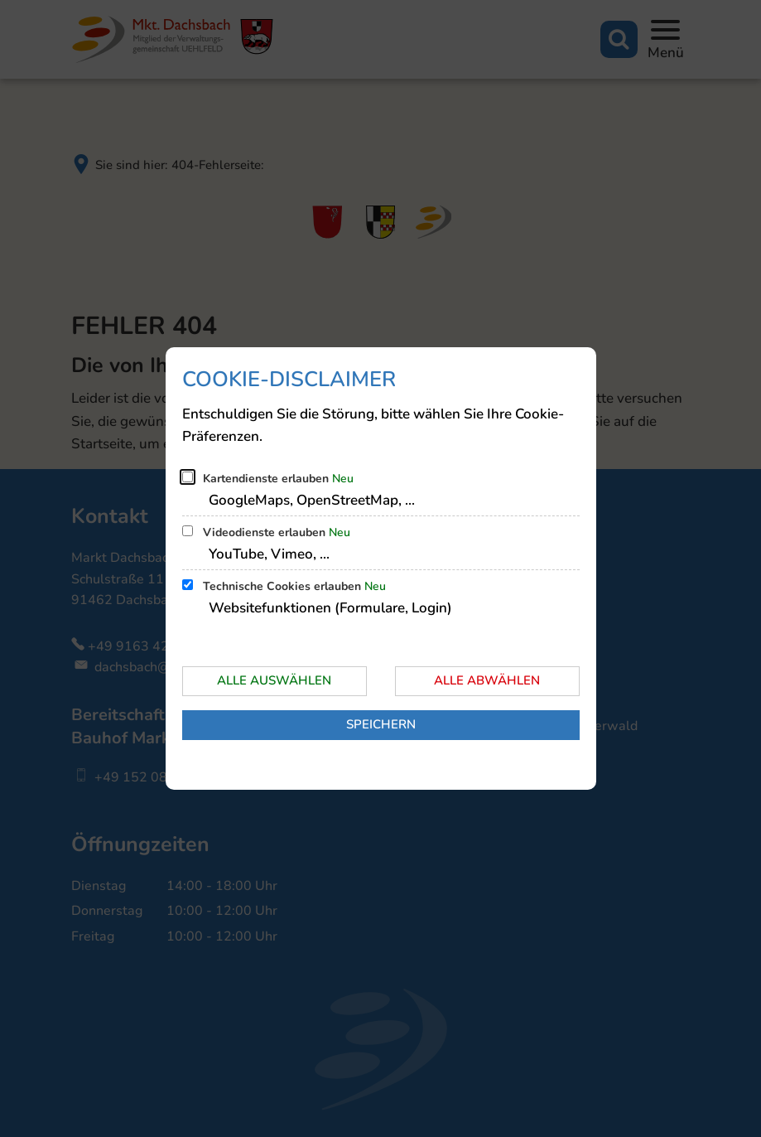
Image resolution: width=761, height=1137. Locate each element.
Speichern (381, 724)
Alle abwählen (487, 680)
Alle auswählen (274, 680)
